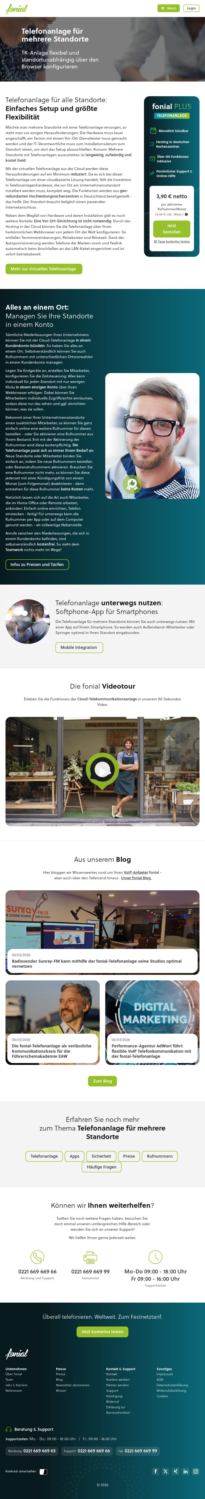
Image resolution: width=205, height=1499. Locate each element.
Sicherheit (101, 1156)
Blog (59, 1379)
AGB (160, 1379)
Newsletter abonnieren (72, 1385)
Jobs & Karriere (17, 1385)
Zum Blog (102, 1081)
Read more (102, 932)
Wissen (61, 1390)
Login (191, 8)
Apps (74, 1156)
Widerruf (112, 1401)
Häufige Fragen (101, 1167)
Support (112, 1390)
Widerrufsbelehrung (171, 1390)
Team (9, 1379)
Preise (129, 1156)
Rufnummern (160, 1156)
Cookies (162, 1396)
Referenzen (14, 1390)
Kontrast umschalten (26, 1471)
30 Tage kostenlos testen (172, 241)
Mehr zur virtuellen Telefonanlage (44, 269)
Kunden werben (118, 1379)
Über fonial (14, 1374)
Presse (60, 1374)
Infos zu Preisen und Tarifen (37, 565)
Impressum (165, 1374)
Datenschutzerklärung (172, 1385)
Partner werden (117, 1385)
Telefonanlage (44, 1156)
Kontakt (111, 1374)
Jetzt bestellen (172, 229)
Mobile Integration (79, 648)
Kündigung (114, 1396)
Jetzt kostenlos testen (102, 1332)
